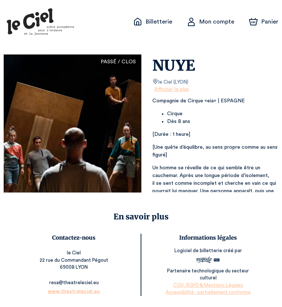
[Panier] (263, 21)
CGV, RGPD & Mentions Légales (208, 285)
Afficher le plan (171, 89)
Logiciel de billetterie (198, 250)
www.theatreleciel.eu (74, 291)
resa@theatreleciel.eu (74, 282)
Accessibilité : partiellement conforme (207, 292)
